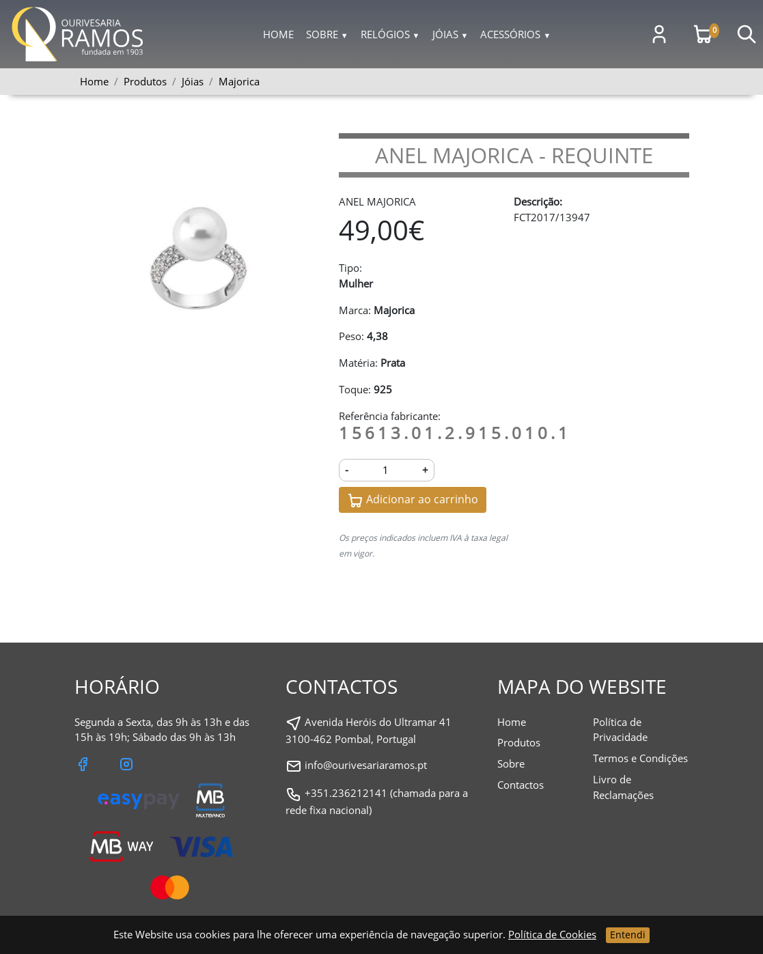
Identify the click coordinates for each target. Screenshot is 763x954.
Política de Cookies (552, 934)
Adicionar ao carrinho (412, 500)
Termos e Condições (640, 758)
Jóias (450, 34)
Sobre (327, 34)
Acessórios (515, 34)
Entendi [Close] (628, 934)
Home (278, 34)
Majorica (239, 81)
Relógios (390, 34)
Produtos (518, 742)
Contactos (520, 784)
